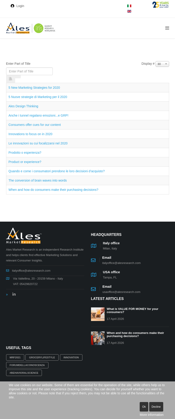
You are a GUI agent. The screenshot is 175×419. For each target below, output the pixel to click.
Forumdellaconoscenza (27, 365)
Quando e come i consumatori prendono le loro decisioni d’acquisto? (57, 171)
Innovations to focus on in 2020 (31, 134)
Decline (156, 406)
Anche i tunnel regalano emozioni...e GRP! (39, 115)
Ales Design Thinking (23, 106)
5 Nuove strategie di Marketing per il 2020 (38, 97)
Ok (144, 406)
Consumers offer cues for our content (35, 125)
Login (20, 6)
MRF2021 (15, 357)
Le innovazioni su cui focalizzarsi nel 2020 (38, 143)
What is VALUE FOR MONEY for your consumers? (132, 310)
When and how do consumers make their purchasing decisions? (53, 190)
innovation (71, 357)
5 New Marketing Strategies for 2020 (34, 87)
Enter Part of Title (18, 63)
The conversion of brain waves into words (38, 180)
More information (151, 415)
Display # (148, 63)
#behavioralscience (24, 372)
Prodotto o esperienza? (25, 152)
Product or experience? (25, 162)
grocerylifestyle (42, 357)
